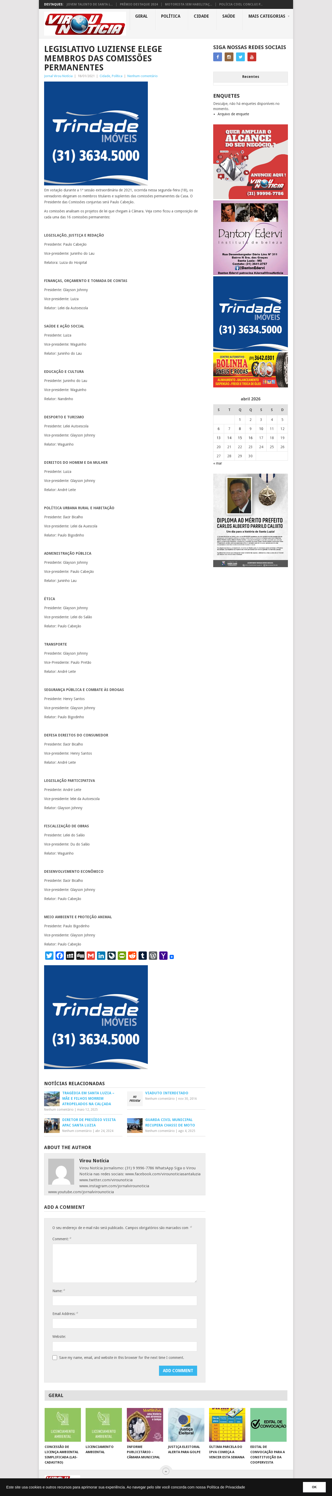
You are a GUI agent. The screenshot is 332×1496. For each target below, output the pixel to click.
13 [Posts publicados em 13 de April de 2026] (219, 438)
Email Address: (65, 1313)
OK (314, 1487)
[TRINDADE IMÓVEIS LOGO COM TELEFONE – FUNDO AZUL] (96, 184)
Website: (59, 1336)
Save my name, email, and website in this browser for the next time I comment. (121, 1358)
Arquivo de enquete (233, 114)
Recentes (250, 77)
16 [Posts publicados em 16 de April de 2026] (250, 438)
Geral (141, 16)
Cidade (201, 16)
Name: (58, 1290)
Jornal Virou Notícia (58, 76)
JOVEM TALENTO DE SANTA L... (90, 4)
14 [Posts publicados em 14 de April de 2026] (229, 438)
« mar (217, 463)
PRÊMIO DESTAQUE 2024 (139, 4)
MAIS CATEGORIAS (266, 16)
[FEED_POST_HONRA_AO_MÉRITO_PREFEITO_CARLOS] (250, 566)
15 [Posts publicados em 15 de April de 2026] (240, 438)
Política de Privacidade (226, 1487)
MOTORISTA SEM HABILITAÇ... (188, 4)
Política (170, 16)
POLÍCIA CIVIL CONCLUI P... (240, 4)
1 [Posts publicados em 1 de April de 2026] (240, 420)
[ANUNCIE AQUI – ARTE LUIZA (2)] (250, 198)
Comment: (61, 1238)
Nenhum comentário (142, 76)
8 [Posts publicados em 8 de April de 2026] (240, 429)
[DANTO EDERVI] (250, 274)
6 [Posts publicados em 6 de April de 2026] (219, 429)
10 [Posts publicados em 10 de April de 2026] (261, 429)
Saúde (228, 16)
